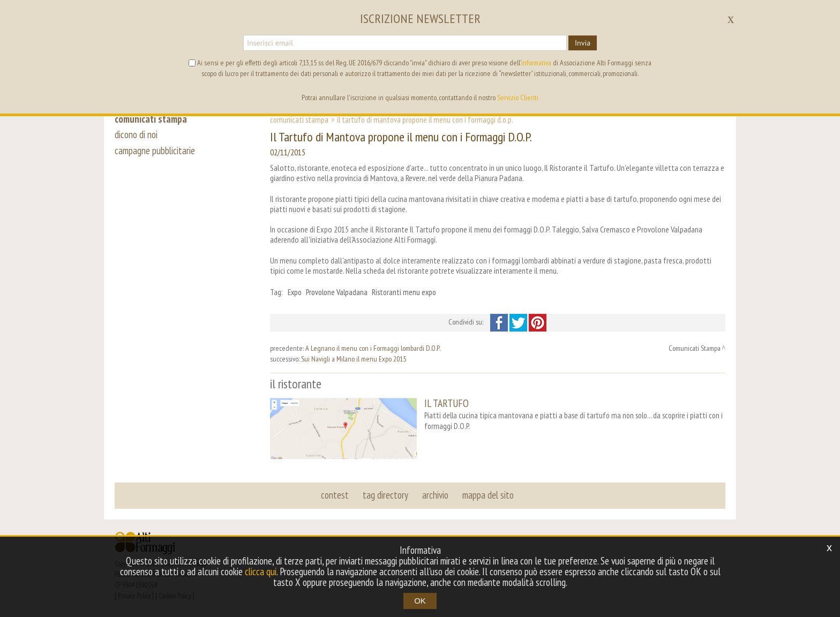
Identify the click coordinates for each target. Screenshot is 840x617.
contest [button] (335, 494)
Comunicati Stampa (299, 119)
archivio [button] (435, 494)
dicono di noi (136, 135)
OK (420, 600)
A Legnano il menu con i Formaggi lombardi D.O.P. (372, 348)
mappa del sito (488, 494)
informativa (536, 62)
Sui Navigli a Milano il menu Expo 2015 (353, 359)
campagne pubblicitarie (155, 151)
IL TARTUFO (446, 403)
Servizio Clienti (517, 97)
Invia (582, 43)
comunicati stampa (151, 119)
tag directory (385, 494)
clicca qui (260, 571)
